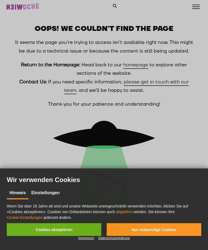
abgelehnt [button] (124, 212)
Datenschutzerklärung (114, 238)
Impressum (86, 238)
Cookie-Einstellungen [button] (25, 217)
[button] (54, 229)
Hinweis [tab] (17, 192)
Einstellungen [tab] (45, 192)
